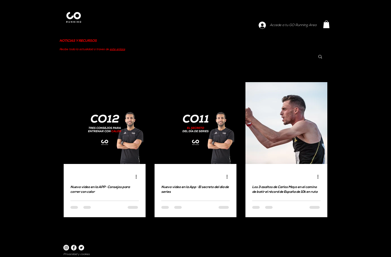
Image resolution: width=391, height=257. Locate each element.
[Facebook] (74, 248)
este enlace (117, 49)
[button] (326, 24)
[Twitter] (81, 248)
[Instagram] (66, 248)
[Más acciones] (138, 176)
